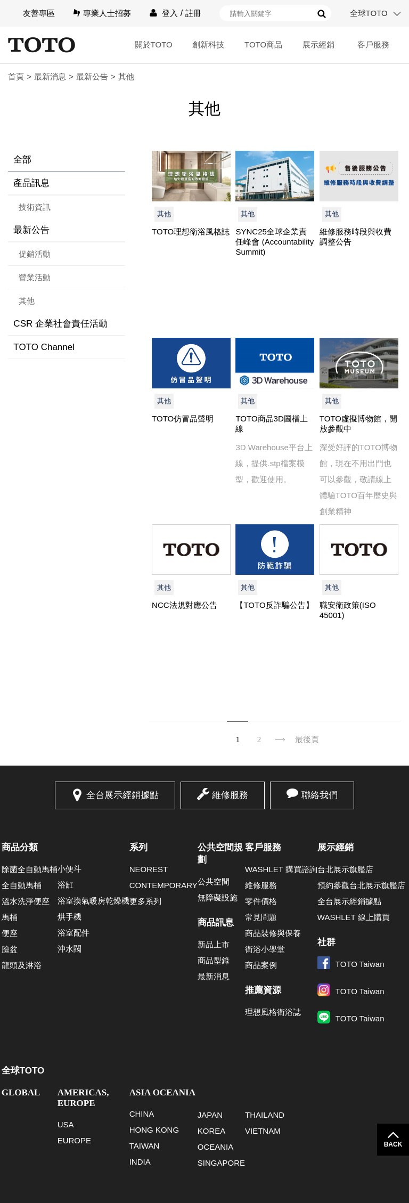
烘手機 (69, 916)
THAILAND (264, 1114)
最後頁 (307, 739)
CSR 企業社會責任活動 (60, 324)
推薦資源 (263, 990)
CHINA (141, 1113)
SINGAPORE (221, 1162)
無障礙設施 (218, 897)
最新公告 (92, 76)
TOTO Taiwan (351, 964)
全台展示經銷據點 (122, 795)
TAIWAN (144, 1145)
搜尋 (321, 14)
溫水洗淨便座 (26, 901)
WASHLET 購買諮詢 (281, 869)
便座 (10, 933)
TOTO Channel (44, 347)
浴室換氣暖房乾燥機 (93, 900)
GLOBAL (21, 1092)
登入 (170, 13)
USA (66, 1124)
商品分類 (20, 847)
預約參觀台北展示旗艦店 (361, 885)
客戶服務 (373, 44)
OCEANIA (216, 1146)
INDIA (140, 1161)
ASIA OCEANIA (162, 1092)
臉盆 (10, 949)
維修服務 (230, 795)
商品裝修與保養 (273, 933)
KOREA (212, 1130)
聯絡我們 (319, 795)
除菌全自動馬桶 (30, 869)
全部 (22, 160)
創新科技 (208, 44)
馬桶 (10, 917)
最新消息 (50, 76)
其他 (27, 300)
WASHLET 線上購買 (353, 917)
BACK (393, 1144)
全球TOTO (369, 13)
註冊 (193, 13)
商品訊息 (216, 922)
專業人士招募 (107, 13)
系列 (138, 847)
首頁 (16, 76)
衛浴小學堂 (265, 949)
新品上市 (214, 944)
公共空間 (214, 881)
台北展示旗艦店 (345, 869)
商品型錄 (214, 960)
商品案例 (261, 965)
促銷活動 (35, 253)
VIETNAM (263, 1130)
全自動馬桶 (22, 885)
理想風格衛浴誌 (273, 1012)
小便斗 (69, 868)
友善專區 (39, 13)
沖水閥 (69, 948)
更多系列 (145, 901)
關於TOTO (154, 44)
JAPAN (210, 1114)
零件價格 (261, 901)
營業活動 (35, 277)
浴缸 (65, 884)
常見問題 (261, 917)
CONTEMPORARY (163, 885)
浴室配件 (73, 932)
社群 (326, 942)
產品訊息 (31, 183)
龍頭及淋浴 (22, 965)
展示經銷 (318, 44)
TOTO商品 (263, 44)
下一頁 (280, 733)
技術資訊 (35, 207)
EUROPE (74, 1140)
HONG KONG (154, 1129)
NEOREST (148, 869)
